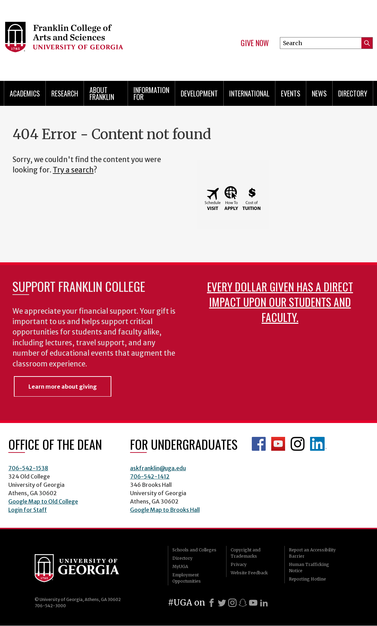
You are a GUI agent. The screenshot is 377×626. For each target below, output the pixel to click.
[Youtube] (253, 603)
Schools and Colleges (194, 549)
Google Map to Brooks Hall (165, 509)
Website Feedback (249, 572)
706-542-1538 (28, 468)
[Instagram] (232, 603)
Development (199, 93)
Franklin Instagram (298, 444)
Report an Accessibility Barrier (312, 553)
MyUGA (180, 566)
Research (64, 93)
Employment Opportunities (186, 578)
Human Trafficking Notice (309, 567)
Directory (352, 93)
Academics (25, 93)
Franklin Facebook (259, 444)
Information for (151, 93)
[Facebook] (211, 603)
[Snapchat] (243, 603)
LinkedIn (318, 444)
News (319, 93)
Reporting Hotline (307, 579)
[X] (222, 603)
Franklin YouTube (278, 444)
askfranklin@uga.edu (158, 468)
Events (290, 93)
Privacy (239, 564)
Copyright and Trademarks (245, 553)
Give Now (255, 43)
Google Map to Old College (43, 501)
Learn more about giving (62, 386)
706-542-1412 (150, 476)
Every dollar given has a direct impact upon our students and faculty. (280, 301)
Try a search (73, 170)
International (249, 93)
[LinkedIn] (264, 603)
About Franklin (101, 93)
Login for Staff (27, 509)
